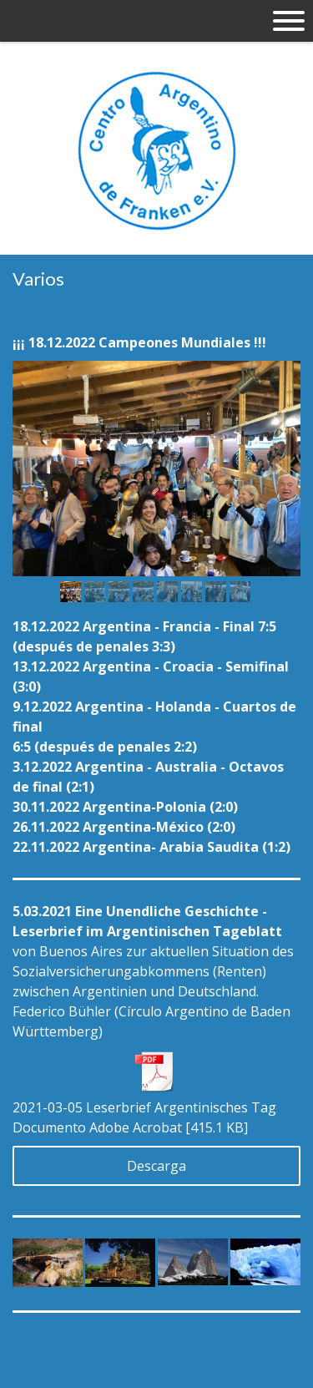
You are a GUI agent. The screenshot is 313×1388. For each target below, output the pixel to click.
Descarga (156, 1166)
